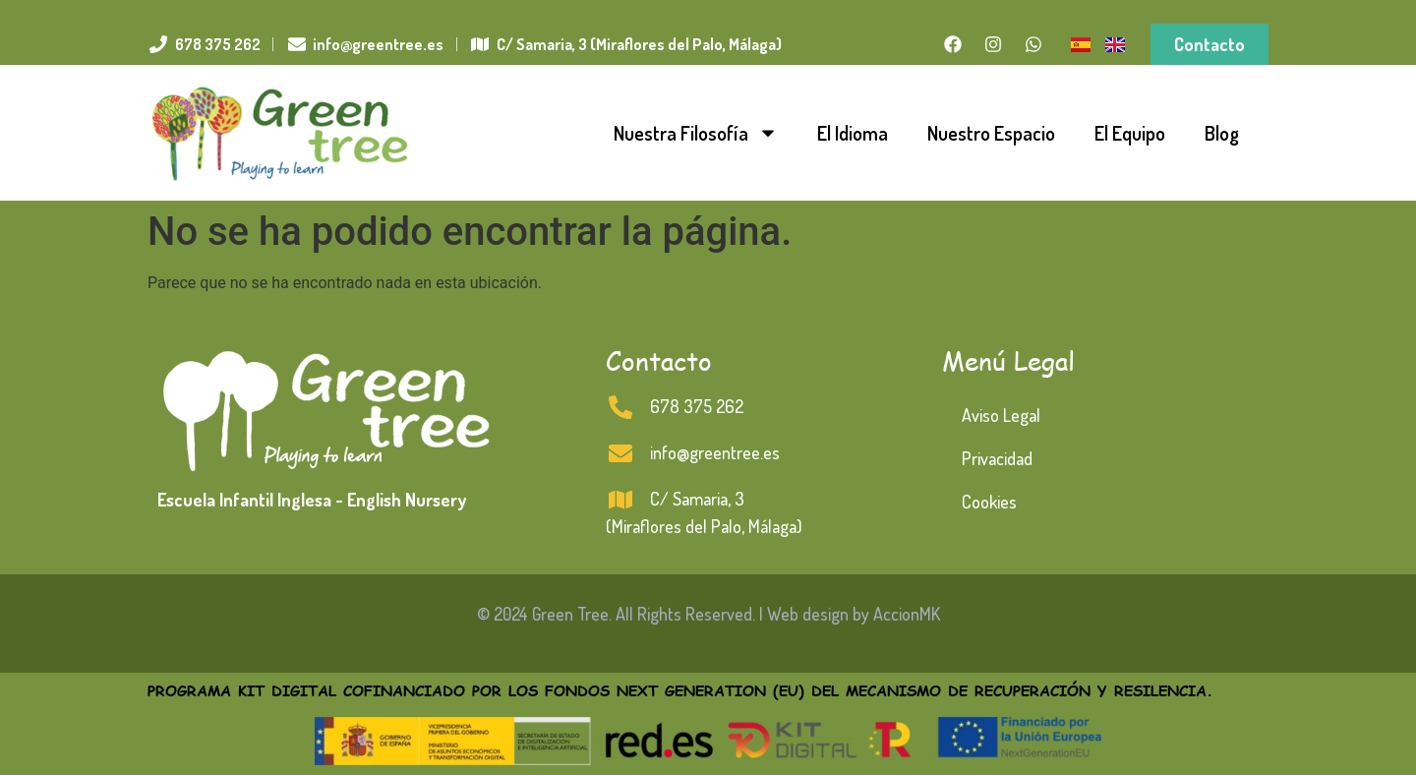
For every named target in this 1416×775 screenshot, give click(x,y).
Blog (1222, 133)
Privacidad (997, 458)
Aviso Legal (1001, 415)
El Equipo (1129, 133)
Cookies (989, 501)
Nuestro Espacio (991, 133)
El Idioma (852, 133)
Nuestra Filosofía (696, 132)
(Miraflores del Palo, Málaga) (704, 526)
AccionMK (906, 614)
